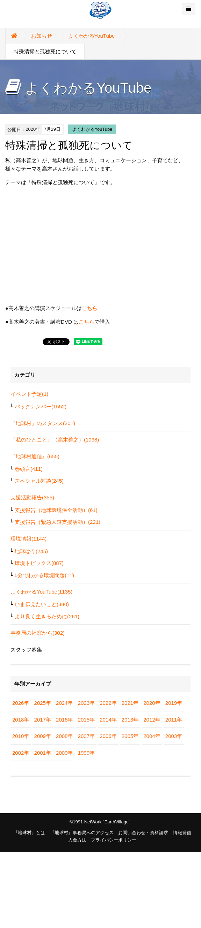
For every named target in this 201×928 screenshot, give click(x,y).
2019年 (173, 703)
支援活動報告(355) (32, 497)
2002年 (20, 753)
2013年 (130, 720)
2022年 (108, 703)
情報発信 (182, 832)
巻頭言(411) (29, 469)
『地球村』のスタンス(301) (42, 423)
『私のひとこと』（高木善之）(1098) (54, 440)
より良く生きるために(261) (47, 616)
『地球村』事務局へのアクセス (82, 832)
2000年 (64, 753)
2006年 (108, 736)
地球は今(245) (31, 551)
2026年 (20, 703)
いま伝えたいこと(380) (42, 604)
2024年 (64, 703)
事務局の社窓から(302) (37, 633)
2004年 (151, 736)
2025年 (42, 703)
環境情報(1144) (28, 539)
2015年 (86, 720)
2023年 (86, 703)
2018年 (20, 720)
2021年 (130, 703)
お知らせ (41, 36)
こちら (90, 308)
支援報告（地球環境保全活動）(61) (56, 510)
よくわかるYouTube (91, 36)
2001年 (42, 753)
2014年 (108, 720)
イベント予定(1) (29, 394)
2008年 (64, 736)
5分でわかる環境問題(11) (44, 575)
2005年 (130, 736)
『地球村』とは (29, 832)
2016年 (64, 720)
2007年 (86, 736)
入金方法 (77, 840)
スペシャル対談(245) (39, 481)
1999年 (86, 753)
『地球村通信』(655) (34, 456)
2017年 (42, 720)
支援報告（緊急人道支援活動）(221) (57, 522)
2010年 (20, 736)
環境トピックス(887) (39, 563)
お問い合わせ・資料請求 (143, 832)
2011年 (173, 720)
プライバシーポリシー (113, 840)
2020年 (151, 703)
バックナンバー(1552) (40, 406)
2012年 (151, 720)
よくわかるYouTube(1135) (41, 592)
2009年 (42, 736)
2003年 (173, 736)
